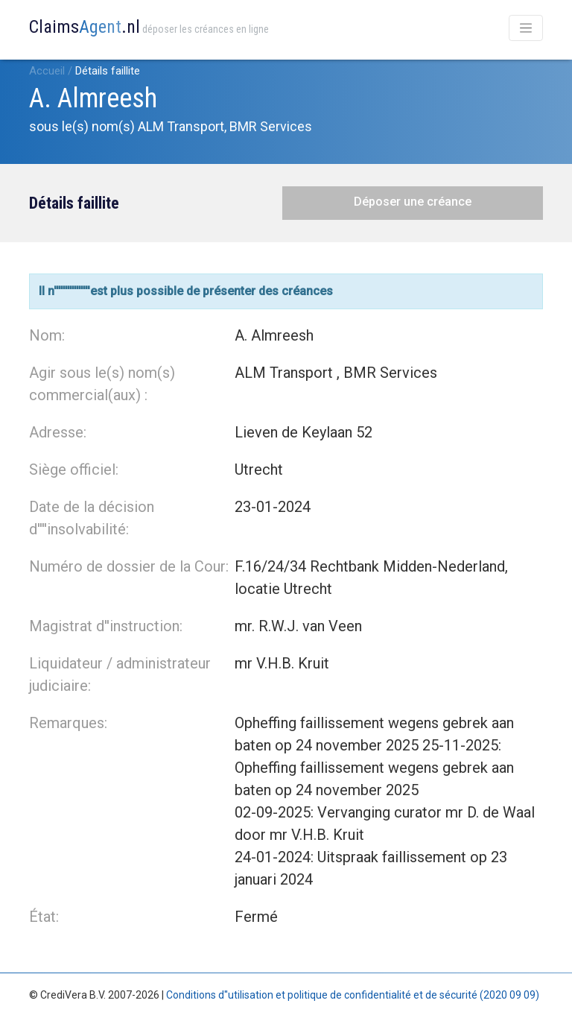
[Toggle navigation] (526, 28)
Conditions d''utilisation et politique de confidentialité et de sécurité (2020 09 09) (352, 995)
